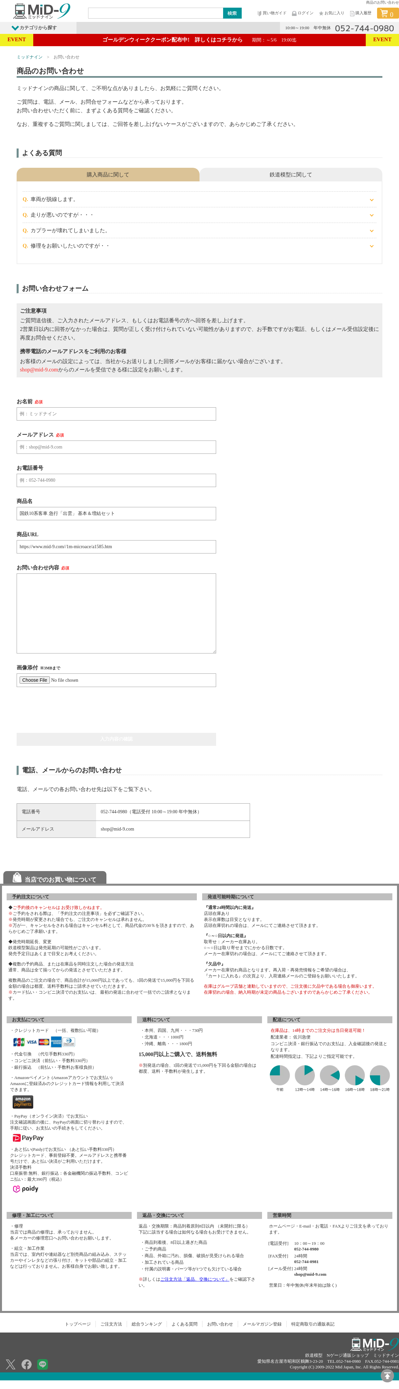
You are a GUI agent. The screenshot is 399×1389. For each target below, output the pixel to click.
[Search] (155, 13)
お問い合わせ (220, 1324)
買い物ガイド (271, 13)
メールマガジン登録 (262, 1324)
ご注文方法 (111, 1324)
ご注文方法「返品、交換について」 (194, 1279)
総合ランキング (147, 1324)
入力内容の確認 (116, 739)
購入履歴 (360, 13)
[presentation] (67, 710)
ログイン (302, 13)
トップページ (78, 1324)
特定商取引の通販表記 (312, 1324)
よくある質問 (185, 1324)
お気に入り (331, 13)
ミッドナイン (30, 56)
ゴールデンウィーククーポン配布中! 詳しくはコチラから (199, 40)
